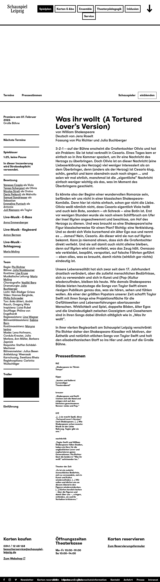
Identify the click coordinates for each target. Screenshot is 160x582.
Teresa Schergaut (14, 188)
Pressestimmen (32, 95)
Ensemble (85, 9)
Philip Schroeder (13, 298)
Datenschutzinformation (92, 579)
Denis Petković (12, 194)
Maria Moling (11, 251)
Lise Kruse (22, 273)
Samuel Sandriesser (15, 197)
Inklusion (133, 9)
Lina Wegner (30, 317)
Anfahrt (128, 579)
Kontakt (115, 579)
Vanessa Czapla (13, 185)
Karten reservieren (48, 579)
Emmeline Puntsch (14, 203)
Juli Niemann (11, 210)
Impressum (67, 579)
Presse (140, 579)
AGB (54, 579)
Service (89, 16)
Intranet (153, 579)
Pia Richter (64, 332)
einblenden (147, 95)
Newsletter (27, 579)
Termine (8, 95)
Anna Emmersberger (15, 222)
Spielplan (45, 9)
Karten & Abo (65, 9)
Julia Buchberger (15, 287)
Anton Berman (12, 235)
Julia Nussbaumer (24, 270)
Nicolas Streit (11, 191)
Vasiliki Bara (28, 282)
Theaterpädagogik (109, 9)
